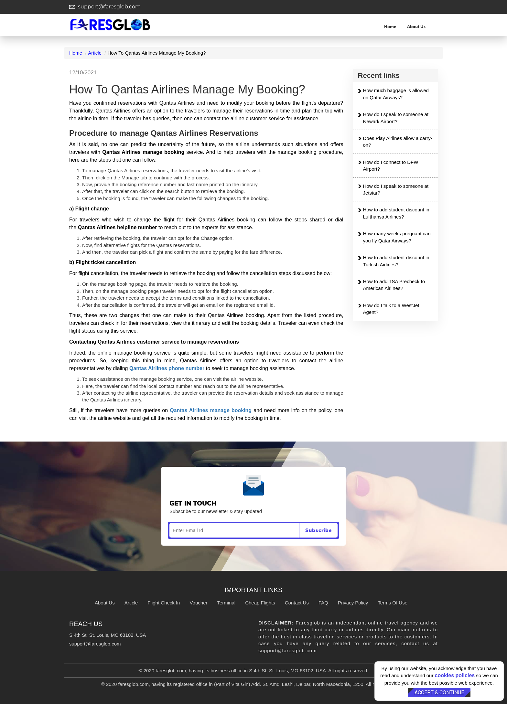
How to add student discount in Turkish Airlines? (396, 261)
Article (95, 53)
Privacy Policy (353, 602)
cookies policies (455, 675)
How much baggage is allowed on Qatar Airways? (396, 94)
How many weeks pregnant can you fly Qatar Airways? (397, 237)
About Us (416, 27)
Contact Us (297, 602)
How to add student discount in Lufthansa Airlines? (396, 213)
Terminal (226, 602)
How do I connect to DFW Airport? (390, 165)
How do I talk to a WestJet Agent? (391, 309)
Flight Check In (163, 602)
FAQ (323, 602)
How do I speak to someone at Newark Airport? (396, 118)
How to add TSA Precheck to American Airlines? (394, 285)
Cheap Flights (260, 602)
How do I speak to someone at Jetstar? (396, 189)
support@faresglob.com (105, 7)
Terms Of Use (392, 602)
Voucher (198, 602)
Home (390, 27)
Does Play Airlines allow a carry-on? (397, 141)
